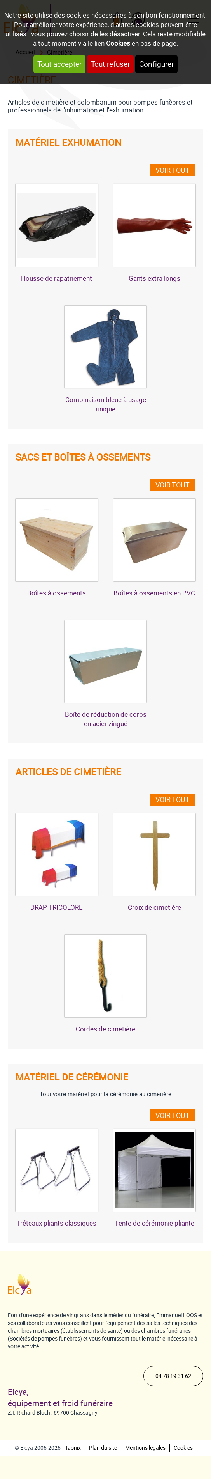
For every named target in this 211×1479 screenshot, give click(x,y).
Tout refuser (110, 64)
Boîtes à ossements (56, 593)
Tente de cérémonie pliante (154, 1223)
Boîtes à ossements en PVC (154, 593)
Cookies (118, 43)
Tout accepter (59, 64)
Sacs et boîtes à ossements (83, 457)
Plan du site (103, 1448)
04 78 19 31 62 (173, 1376)
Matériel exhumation (68, 142)
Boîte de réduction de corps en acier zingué (105, 719)
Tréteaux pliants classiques (56, 1223)
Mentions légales (145, 1448)
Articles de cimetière (68, 772)
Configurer (156, 64)
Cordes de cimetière (105, 1029)
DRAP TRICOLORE (56, 907)
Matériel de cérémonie (72, 1077)
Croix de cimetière (154, 907)
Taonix (73, 1448)
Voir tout (172, 170)
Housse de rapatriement (56, 278)
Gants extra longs (154, 278)
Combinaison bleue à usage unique (105, 404)
